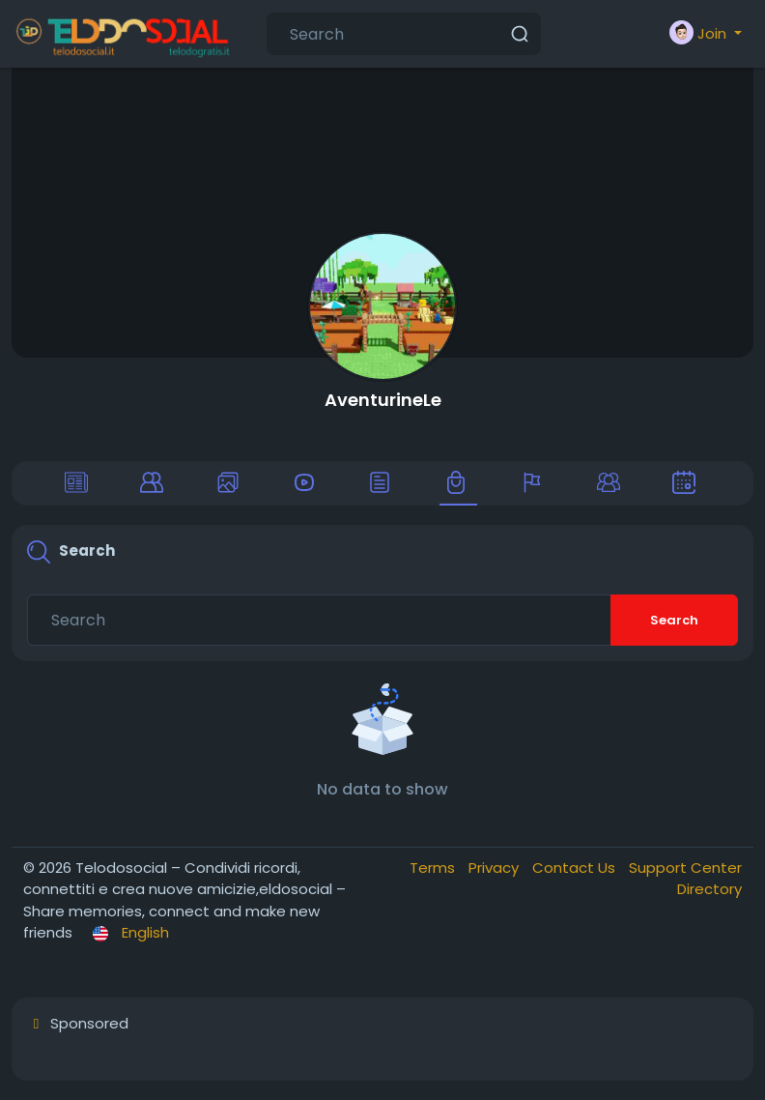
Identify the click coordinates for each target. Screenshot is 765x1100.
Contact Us (575, 867)
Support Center (685, 867)
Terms (434, 867)
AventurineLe (383, 400)
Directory (709, 889)
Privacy (495, 867)
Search (674, 620)
